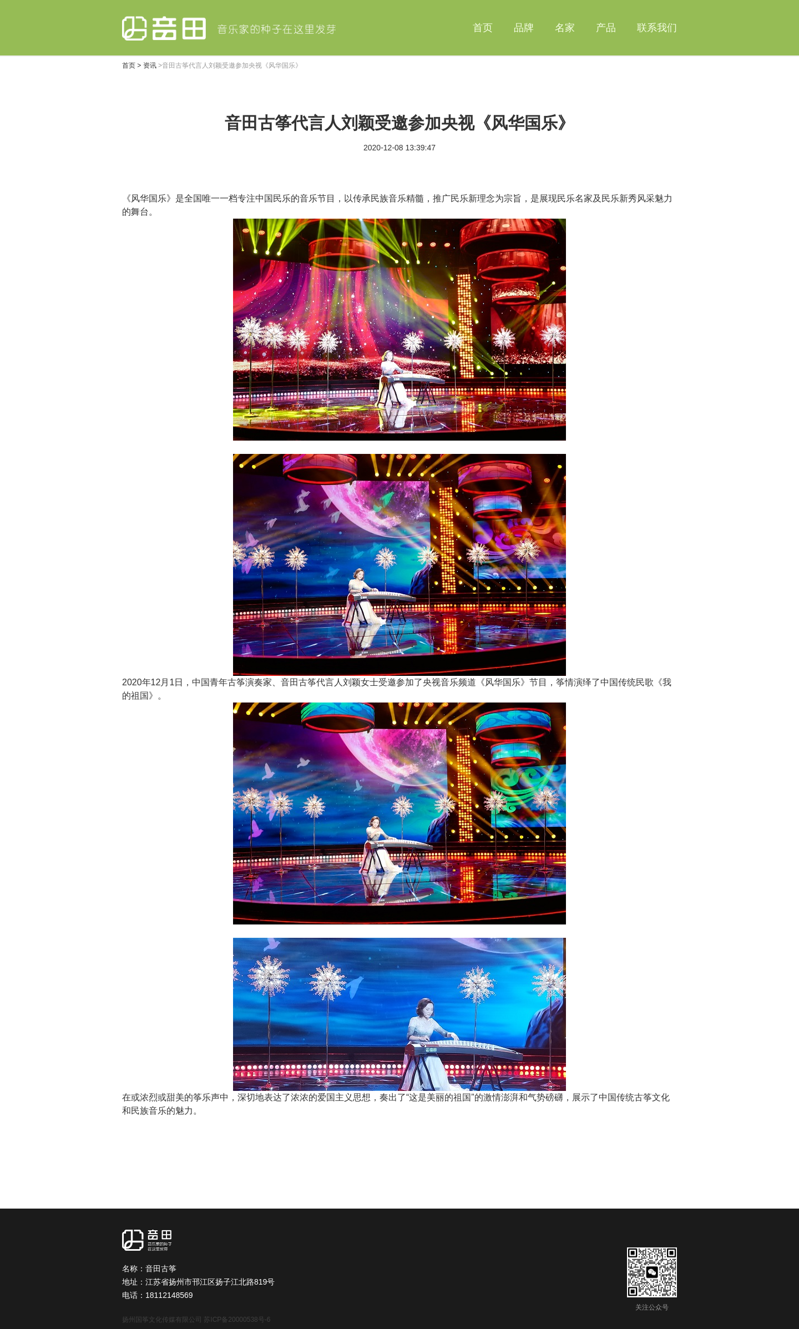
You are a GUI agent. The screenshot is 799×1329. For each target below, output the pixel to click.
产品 (606, 27)
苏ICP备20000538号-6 (237, 1319)
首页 (483, 27)
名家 (565, 27)
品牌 (524, 27)
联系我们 (657, 27)
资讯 (149, 65)
